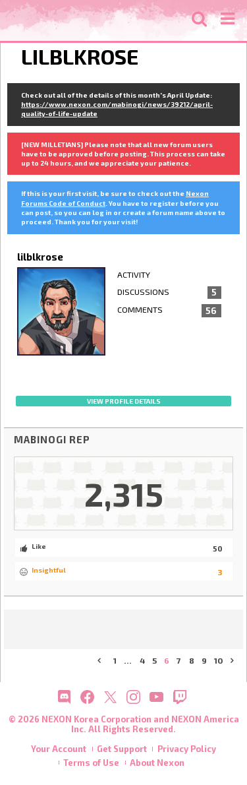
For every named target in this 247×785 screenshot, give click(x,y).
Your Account (58, 748)
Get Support (122, 748)
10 (218, 661)
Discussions (169, 292)
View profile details (124, 401)
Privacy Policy (186, 748)
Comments (169, 310)
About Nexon (157, 762)
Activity (133, 275)
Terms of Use (91, 762)
